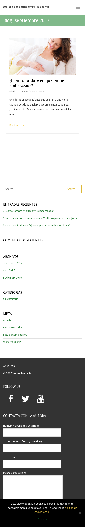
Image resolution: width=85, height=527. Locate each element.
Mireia (12, 91)
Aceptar (42, 519)
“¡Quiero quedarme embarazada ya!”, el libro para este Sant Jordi (40, 218)
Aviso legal (9, 366)
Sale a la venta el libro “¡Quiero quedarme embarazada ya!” (36, 225)
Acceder (7, 320)
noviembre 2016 (12, 277)
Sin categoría (10, 299)
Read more (15, 125)
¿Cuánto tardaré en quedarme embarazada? (28, 211)
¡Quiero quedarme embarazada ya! (26, 6)
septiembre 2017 (12, 263)
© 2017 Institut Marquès (17, 373)
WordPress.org (12, 342)
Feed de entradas (12, 327)
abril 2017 (9, 270)
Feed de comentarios (15, 334)
